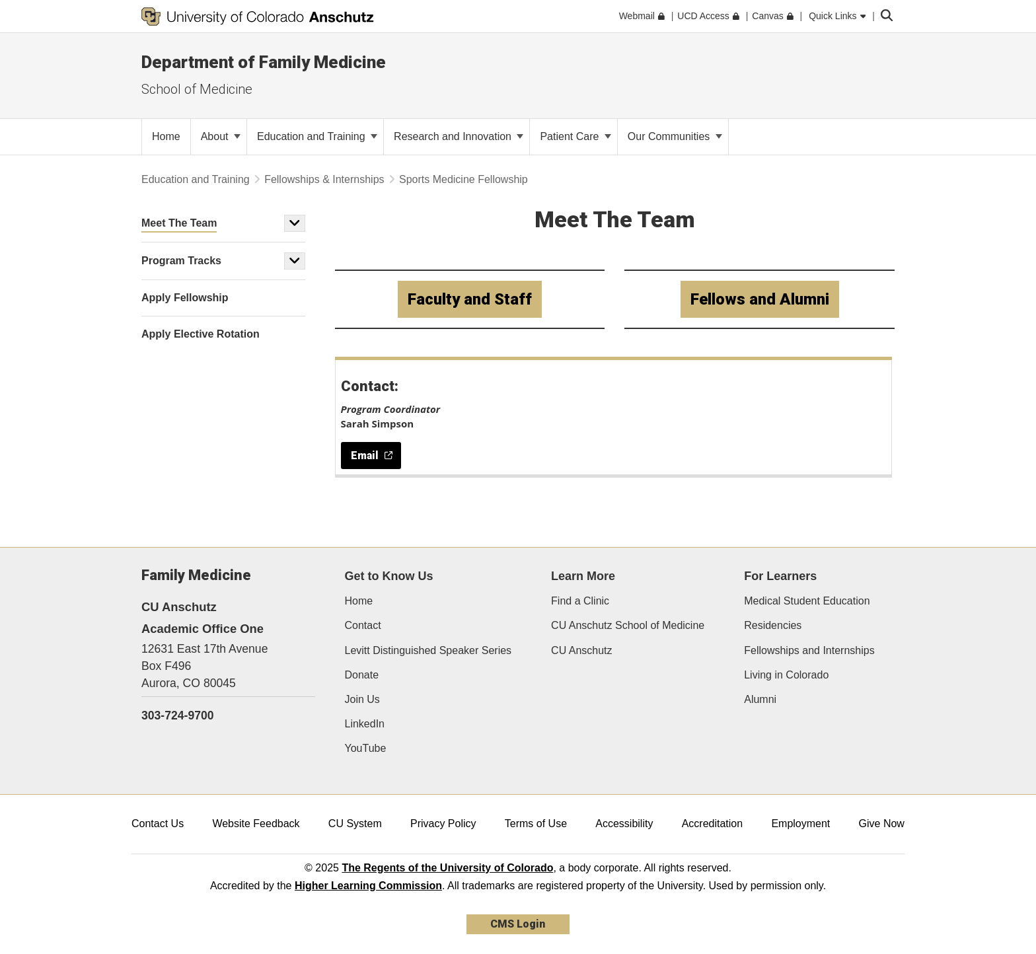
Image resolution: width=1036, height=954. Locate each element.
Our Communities (675, 136)
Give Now (882, 823)
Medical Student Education (807, 600)
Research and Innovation (458, 136)
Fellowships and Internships (809, 650)
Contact (363, 625)
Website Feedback (255, 823)
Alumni (760, 699)
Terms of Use (536, 823)
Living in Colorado (786, 674)
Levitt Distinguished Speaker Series (428, 650)
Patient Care (575, 136)
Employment (800, 823)
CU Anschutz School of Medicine (627, 625)
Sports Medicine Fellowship (463, 179)
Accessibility (624, 823)
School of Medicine (196, 89)
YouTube (366, 748)
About (220, 136)
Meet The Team (179, 223)
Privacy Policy (443, 823)
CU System (355, 823)
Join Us (362, 699)
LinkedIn (365, 723)
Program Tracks (181, 260)
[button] (294, 223)
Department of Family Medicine (263, 62)
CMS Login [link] (517, 924)
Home (359, 600)
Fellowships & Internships (324, 179)
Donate (362, 674)
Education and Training (317, 136)
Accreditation (712, 823)
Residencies (772, 625)
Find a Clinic (580, 600)
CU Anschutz (581, 650)
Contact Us (157, 823)
